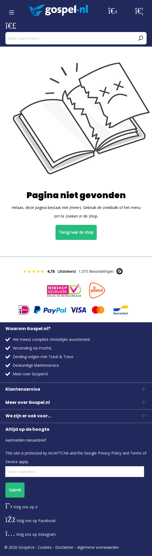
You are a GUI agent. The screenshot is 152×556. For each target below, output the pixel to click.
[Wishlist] (139, 10)
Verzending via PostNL (32, 348)
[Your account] (113, 10)
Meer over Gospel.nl (30, 373)
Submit (15, 489)
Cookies (45, 547)
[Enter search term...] (69, 38)
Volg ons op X (21, 506)
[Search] (140, 38)
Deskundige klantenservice (36, 365)
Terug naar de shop (76, 232)
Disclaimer (64, 547)
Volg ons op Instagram (30, 534)
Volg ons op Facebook (30, 520)
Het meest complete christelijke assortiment (51, 339)
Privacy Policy (110, 453)
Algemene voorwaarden (98, 547)
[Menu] (11, 10)
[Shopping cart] (10, 25)
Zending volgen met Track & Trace (43, 356)
